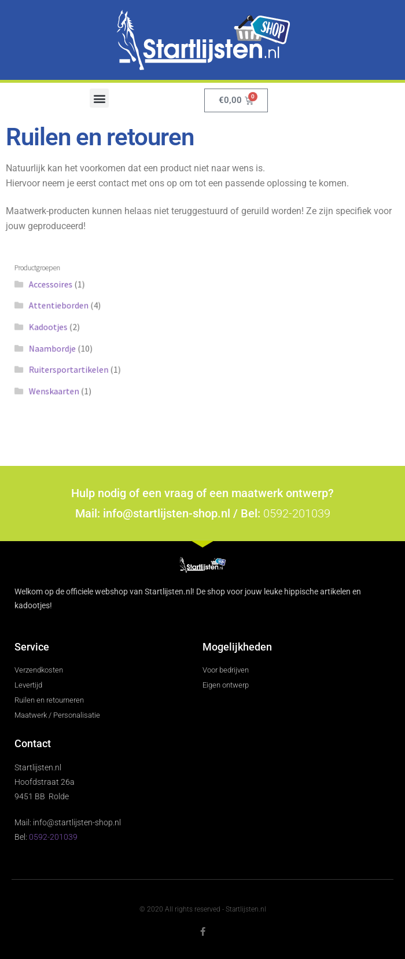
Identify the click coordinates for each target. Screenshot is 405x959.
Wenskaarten (64, 386)
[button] (99, 98)
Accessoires (61, 287)
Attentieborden (68, 307)
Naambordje (62, 347)
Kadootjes (58, 327)
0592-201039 (296, 513)
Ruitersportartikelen (78, 367)
